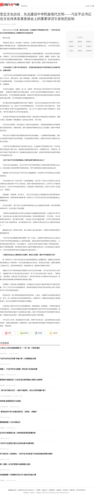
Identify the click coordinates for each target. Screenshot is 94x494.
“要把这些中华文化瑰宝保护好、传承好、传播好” (18, 412)
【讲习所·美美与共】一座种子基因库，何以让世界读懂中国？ (23, 390)
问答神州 (88, 50)
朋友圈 (40, 333)
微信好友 (25, 333)
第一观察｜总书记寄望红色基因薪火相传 (15, 464)
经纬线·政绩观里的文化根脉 (10, 401)
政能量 (71, 41)
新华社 (14, 24)
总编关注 (88, 46)
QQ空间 (55, 333)
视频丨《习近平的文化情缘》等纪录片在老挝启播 (18, 369)
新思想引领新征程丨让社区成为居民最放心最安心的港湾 (21, 380)
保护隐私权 (51, 490)
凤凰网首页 (24, 6)
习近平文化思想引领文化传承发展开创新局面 (17, 443)
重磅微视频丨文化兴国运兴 (10, 422)
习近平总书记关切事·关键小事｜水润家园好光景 (18, 359)
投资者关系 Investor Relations (26, 490)
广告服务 (38, 490)
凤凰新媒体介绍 (12, 490)
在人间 (80, 46)
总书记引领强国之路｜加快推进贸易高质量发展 (18, 433)
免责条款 (58, 490)
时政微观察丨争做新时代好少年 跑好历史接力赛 (18, 475)
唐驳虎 (80, 50)
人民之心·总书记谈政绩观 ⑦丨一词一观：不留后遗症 (20, 348)
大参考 (71, 50)
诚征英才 (44, 490)
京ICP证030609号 (80, 490)
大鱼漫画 (71, 46)
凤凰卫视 (72, 490)
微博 (9, 333)
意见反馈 (65, 490)
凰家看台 (88, 41)
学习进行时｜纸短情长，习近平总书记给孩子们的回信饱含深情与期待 (26, 454)
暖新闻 (80, 41)
